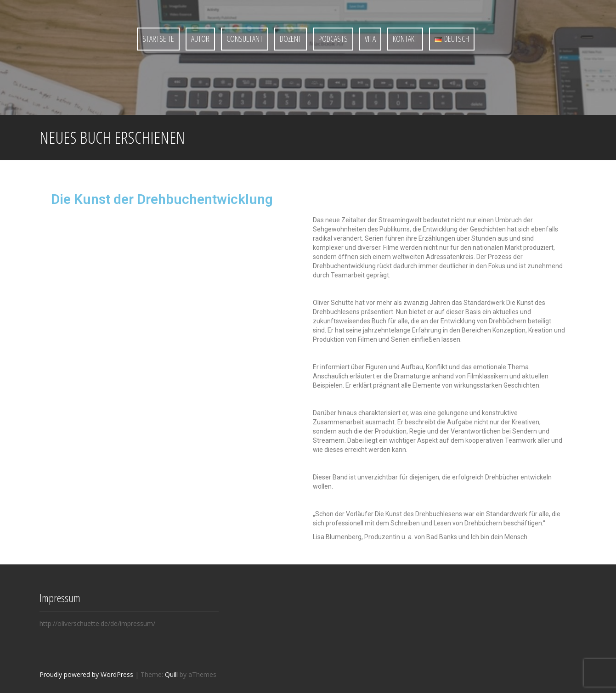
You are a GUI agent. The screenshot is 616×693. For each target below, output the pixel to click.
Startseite (158, 38)
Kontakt (405, 38)
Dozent (290, 38)
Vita (370, 38)
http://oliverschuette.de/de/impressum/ (97, 623)
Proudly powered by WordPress (86, 674)
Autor (200, 38)
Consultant (244, 38)
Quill (171, 674)
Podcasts (333, 38)
